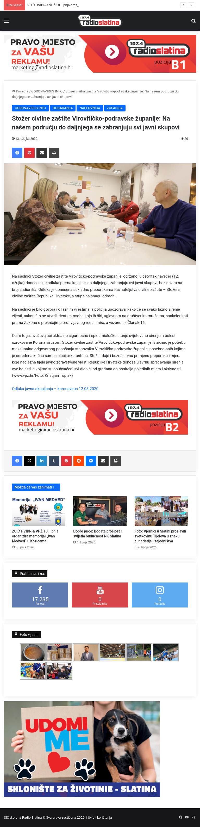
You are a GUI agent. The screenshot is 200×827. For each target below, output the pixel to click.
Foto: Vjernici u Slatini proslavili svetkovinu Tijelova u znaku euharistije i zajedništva (160, 536)
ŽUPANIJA (115, 108)
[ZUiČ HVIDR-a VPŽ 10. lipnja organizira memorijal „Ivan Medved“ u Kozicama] (38, 511)
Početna (20, 91)
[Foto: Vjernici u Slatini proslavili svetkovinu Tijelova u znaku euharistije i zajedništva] (161, 511)
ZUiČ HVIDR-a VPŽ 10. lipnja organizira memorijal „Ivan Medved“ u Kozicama (35, 536)
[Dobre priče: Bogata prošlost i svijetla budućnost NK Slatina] (100, 511)
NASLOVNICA (89, 108)
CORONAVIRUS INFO (47, 91)
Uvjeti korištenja (100, 817)
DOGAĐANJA (63, 108)
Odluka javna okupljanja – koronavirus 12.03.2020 (55, 388)
